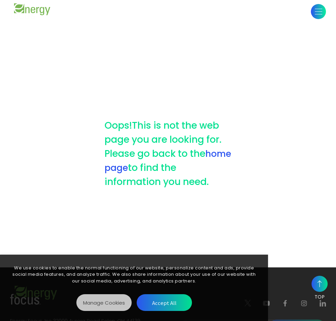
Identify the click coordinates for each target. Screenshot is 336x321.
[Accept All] (164, 302)
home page (147, 167)
